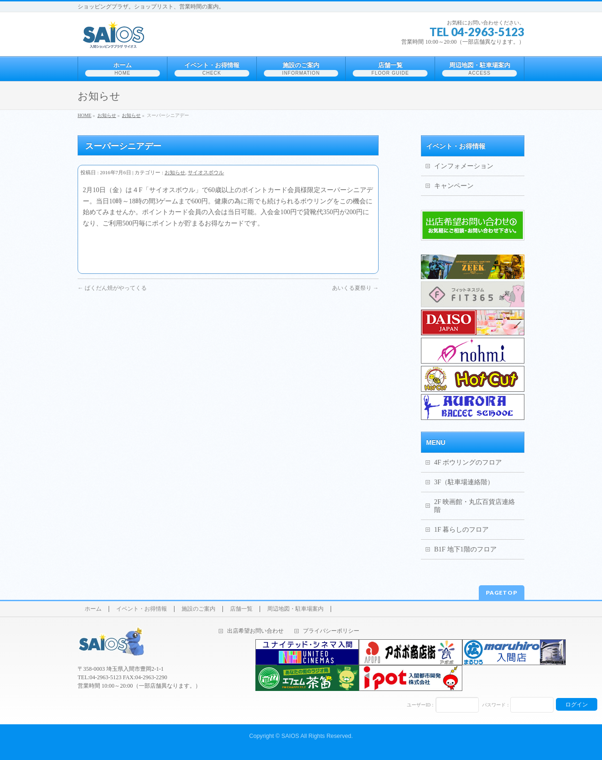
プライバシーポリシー (331, 631)
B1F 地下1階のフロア (465, 549)
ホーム (93, 609)
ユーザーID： (421, 704)
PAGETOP (501, 592)
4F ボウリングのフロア (468, 462)
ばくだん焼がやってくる (112, 288)
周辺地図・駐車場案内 (295, 609)
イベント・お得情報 (141, 609)
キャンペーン (454, 185)
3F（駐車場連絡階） (464, 482)
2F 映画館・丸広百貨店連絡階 (474, 505)
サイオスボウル (206, 172)
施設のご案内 (198, 609)
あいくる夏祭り (355, 288)
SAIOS (290, 736)
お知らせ (175, 172)
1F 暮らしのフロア (461, 529)
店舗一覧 (241, 609)
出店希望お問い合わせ (255, 631)
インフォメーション (463, 166)
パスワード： (496, 704)
